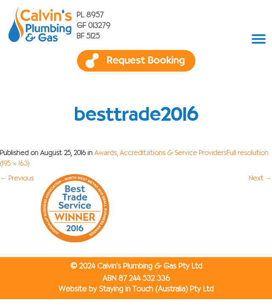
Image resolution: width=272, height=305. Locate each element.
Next (260, 179)
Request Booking (146, 60)
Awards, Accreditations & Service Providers (160, 153)
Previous (17, 179)
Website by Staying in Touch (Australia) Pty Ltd (136, 289)
